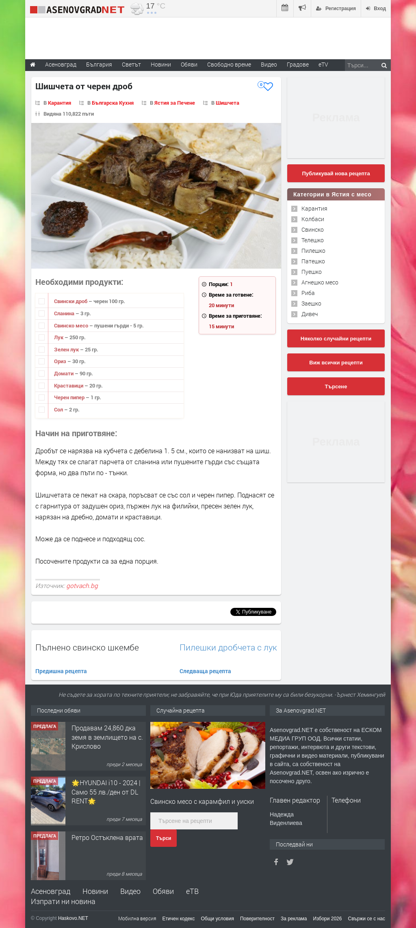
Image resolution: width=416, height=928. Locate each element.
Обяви (163, 891)
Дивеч (309, 314)
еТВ (192, 891)
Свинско (312, 229)
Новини (161, 64)
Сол (59, 409)
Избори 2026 (327, 919)
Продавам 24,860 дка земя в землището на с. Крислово (107, 736)
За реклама (294, 919)
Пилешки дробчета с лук (228, 647)
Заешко (311, 303)
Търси (163, 838)
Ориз (60, 361)
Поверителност (257, 919)
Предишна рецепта (61, 671)
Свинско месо (71, 325)
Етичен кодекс (178, 919)
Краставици (69, 385)
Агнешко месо (319, 282)
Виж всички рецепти (335, 363)
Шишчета (227, 102)
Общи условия (217, 919)
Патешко (313, 261)
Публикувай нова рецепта (336, 173)
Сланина (65, 313)
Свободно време (229, 64)
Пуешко (311, 272)
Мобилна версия (137, 918)
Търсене (336, 386)
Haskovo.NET (73, 918)
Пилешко (313, 250)
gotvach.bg (82, 585)
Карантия (59, 102)
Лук (59, 337)
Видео (130, 891)
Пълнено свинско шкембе (87, 647)
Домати (64, 373)
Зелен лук (67, 349)
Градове (298, 64)
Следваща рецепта (205, 671)
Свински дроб (71, 301)
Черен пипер (70, 397)
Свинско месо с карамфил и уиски (202, 801)
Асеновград (50, 891)
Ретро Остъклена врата (107, 837)
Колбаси (312, 219)
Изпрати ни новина (63, 901)
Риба (308, 293)
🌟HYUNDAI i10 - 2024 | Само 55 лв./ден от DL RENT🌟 (106, 791)
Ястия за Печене (174, 102)
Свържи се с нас (366, 919)
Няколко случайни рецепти (336, 339)
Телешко (312, 240)
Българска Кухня (113, 102)
